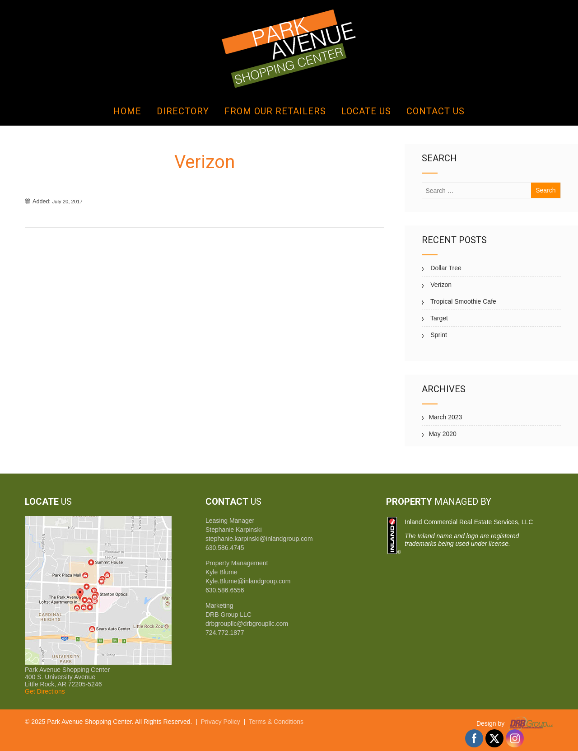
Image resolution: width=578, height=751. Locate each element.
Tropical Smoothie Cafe (462, 301)
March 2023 (445, 417)
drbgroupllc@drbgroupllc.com (246, 623)
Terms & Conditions (276, 721)
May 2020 (442, 433)
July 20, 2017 (67, 201)
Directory (183, 111)
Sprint (438, 334)
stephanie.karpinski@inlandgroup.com (259, 538)
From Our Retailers (275, 111)
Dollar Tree (445, 268)
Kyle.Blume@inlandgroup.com (248, 581)
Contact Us (435, 111)
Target (438, 318)
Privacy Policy (220, 721)
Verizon (440, 284)
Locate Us (366, 111)
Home (127, 111)
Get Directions (45, 691)
